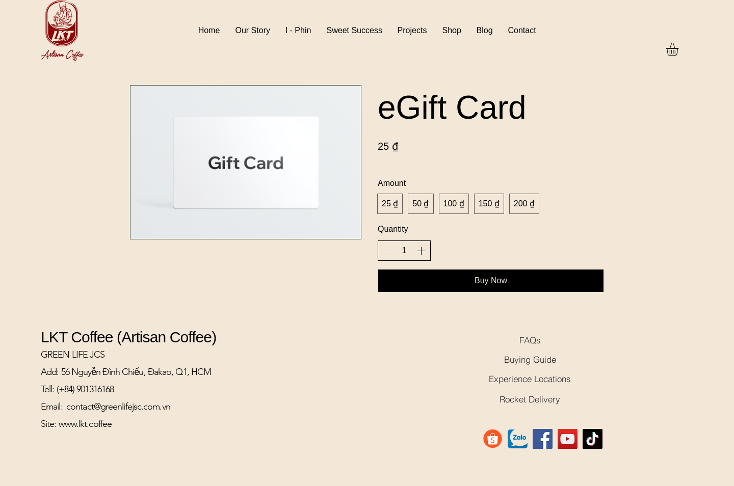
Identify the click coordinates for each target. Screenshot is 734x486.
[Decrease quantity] (387, 250)
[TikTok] (592, 439)
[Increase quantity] (421, 250)
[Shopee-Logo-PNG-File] (493, 439)
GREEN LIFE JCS (72, 354)
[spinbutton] (404, 250)
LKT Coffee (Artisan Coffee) (128, 337)
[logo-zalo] (518, 439)
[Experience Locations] (530, 378)
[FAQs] (530, 340)
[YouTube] (568, 439)
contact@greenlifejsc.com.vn (118, 406)
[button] (679, 49)
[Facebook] (543, 439)
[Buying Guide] (530, 359)
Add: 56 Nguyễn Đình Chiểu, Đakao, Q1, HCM (126, 371)
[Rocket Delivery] (530, 399)
